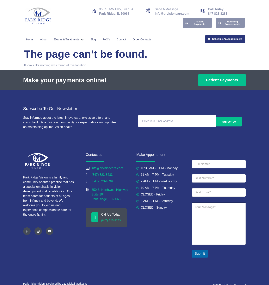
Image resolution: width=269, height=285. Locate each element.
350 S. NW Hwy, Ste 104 (116, 7)
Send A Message (166, 7)
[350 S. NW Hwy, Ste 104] (94, 9)
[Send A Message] (148, 9)
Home (28, 33)
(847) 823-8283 (110, 214)
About (43, 33)
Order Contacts (148, 33)
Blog (95, 33)
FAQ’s (110, 33)
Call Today (215, 7)
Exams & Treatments (70, 34)
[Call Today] (202, 9)
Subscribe (229, 115)
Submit (200, 248)
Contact (126, 33)
